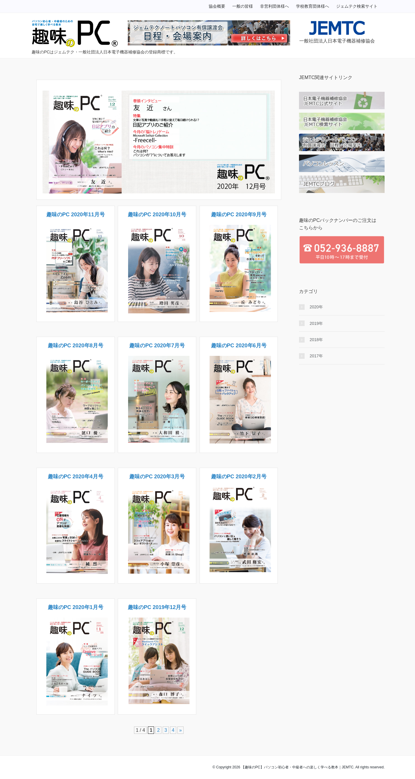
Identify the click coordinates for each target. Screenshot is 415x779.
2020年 (316, 307)
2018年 (316, 339)
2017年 (316, 356)
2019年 (316, 323)
